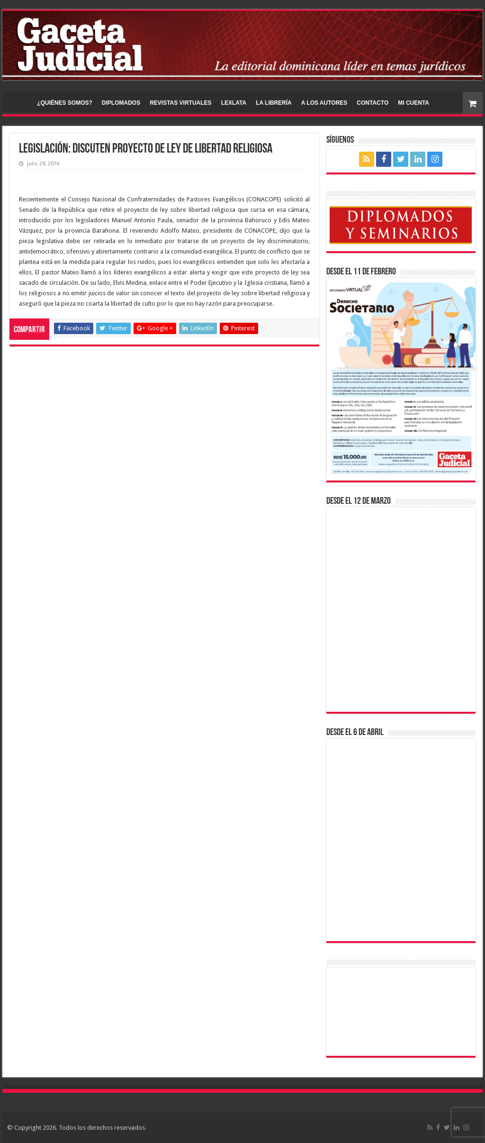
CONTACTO (372, 103)
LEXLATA (234, 103)
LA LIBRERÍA (274, 103)
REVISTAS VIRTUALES (180, 103)
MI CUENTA (413, 103)
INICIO (19, 102)
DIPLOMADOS (121, 103)
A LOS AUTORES (324, 103)
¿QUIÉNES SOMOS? (64, 103)
